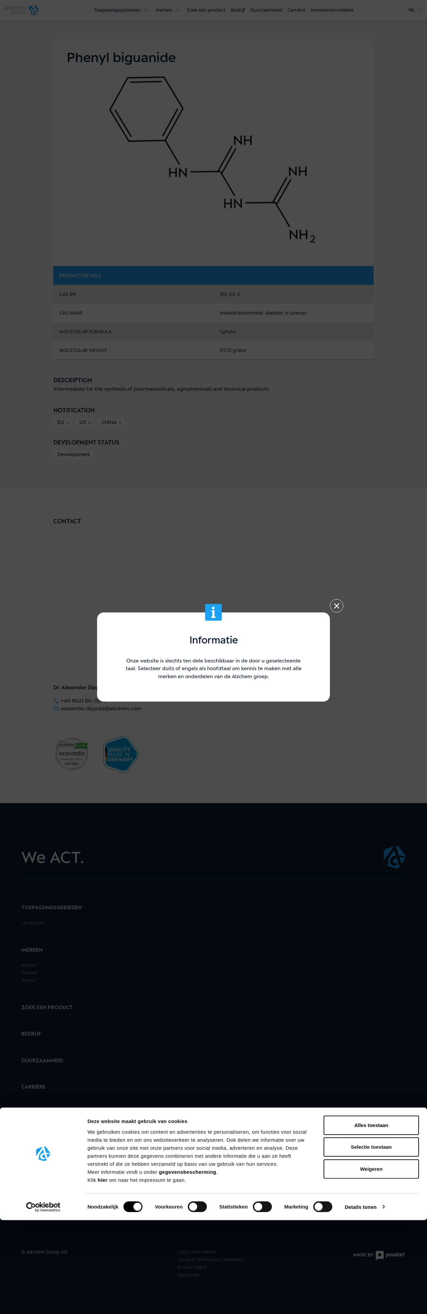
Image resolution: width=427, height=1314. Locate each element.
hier (103, 1274)
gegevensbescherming (187, 1266)
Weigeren (371, 1263)
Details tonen (360, 1301)
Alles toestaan (371, 1219)
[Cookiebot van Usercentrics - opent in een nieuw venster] (43, 1301)
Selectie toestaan (371, 1241)
